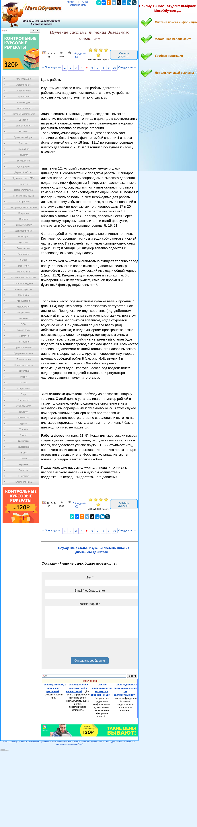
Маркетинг (23, 266)
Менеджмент (23, 301)
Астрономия (23, 108)
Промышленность (23, 365)
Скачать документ (124, 55)
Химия (23, 458)
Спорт (23, 394)
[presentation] (73, 649)
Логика (23, 260)
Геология (23, 155)
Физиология (23, 441)
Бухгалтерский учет (23, 137)
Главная (70, 2)
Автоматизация (23, 79)
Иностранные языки (23, 196)
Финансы (23, 452)
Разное (23, 382)
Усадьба (23, 429)
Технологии (23, 417)
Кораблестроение (24, 231)
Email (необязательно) (90, 590)
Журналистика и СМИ (23, 178)
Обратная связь (78, 5)
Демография (23, 166)
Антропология (23, 90)
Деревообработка (24, 172)
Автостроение (23, 85)
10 (114, 67)
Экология (23, 470)
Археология (24, 96)
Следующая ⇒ (127, 67)
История (23, 219)
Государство (23, 160)
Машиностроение (23, 289)
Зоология (23, 184)
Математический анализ (23, 277)
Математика (23, 271)
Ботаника (23, 131)
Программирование (23, 353)
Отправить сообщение (89, 660)
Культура (23, 242)
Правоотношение (23, 347)
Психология (24, 371)
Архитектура (23, 102)
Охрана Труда (23, 330)
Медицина (23, 295)
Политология (23, 342)
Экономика (23, 476)
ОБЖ (23, 324)
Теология (23, 412)
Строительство (23, 406)
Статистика (23, 400)
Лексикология (23, 248)
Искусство (23, 213)
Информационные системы (23, 207)
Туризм (23, 423)
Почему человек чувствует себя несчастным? (77, 688)
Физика (23, 435)
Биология (23, 120)
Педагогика (23, 336)
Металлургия (23, 306)
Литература (24, 254)
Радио (23, 377)
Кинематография (23, 225)
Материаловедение (24, 283)
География (23, 149)
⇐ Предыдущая (51, 67)
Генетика (23, 143)
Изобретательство (23, 190)
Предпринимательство (23, 114)
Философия (23, 447)
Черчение (23, 464)
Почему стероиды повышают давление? (55, 688)
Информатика (23, 201)
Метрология (23, 312)
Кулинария (23, 236)
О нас (85, 2)
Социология (23, 388)
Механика (24, 318)
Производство (23, 359)
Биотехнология (23, 125)
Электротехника (23, 482)
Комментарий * (89, 603)
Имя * (89, 577)
